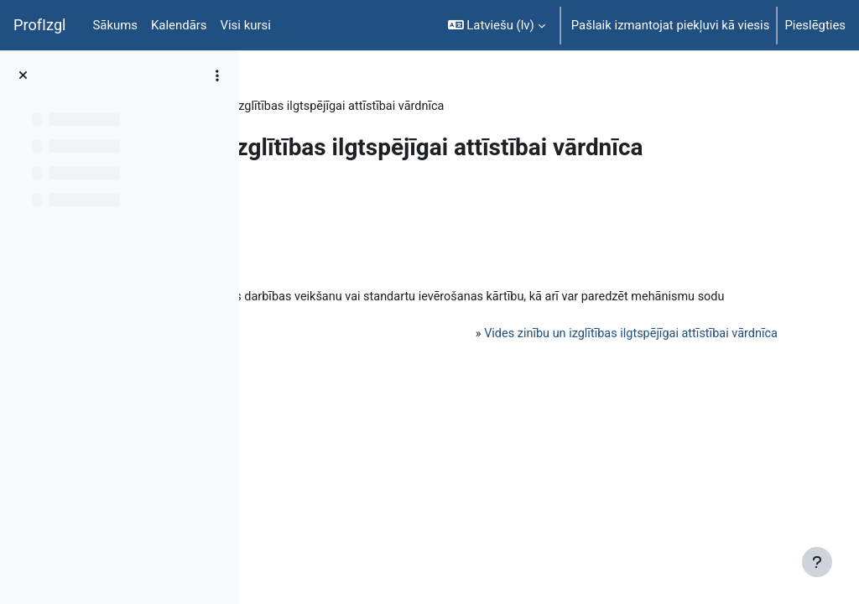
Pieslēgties (815, 25)
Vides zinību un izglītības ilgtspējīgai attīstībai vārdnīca (607, 392)
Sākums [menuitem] (115, 25)
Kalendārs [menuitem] (178, 25)
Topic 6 (367, 106)
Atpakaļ (304, 260)
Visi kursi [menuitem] (246, 25)
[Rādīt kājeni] (817, 562)
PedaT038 (300, 106)
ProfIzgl (39, 25)
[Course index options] (217, 75)
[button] (496, 25)
